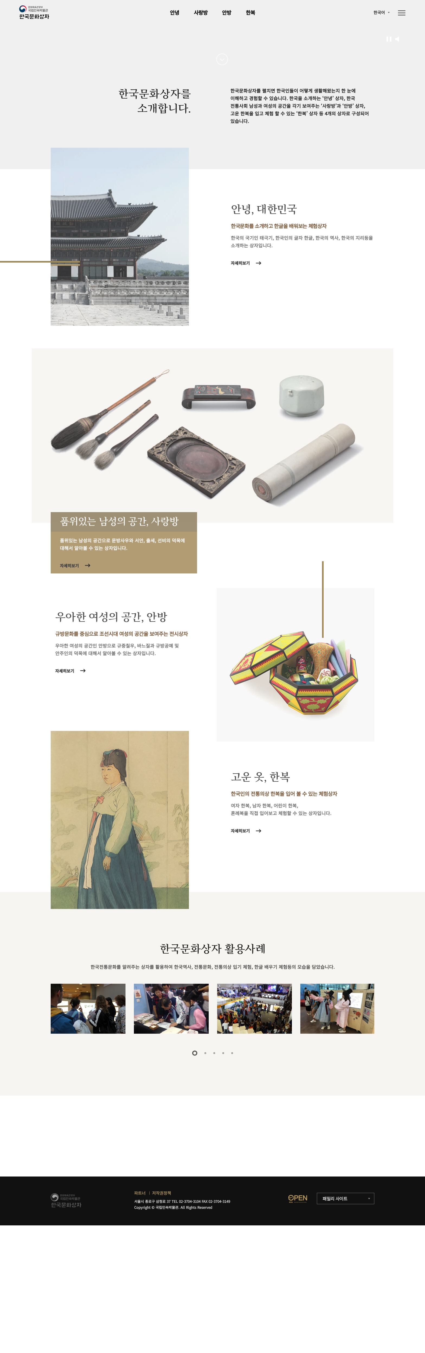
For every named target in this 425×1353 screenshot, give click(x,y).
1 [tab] (194, 1213)
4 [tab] (223, 1213)
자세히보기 (242, 423)
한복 (250, 12)
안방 (226, 12)
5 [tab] (232, 1213)
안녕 (174, 12)
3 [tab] (214, 1213)
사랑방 (201, 12)
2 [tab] (205, 1213)
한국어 (379, 12)
